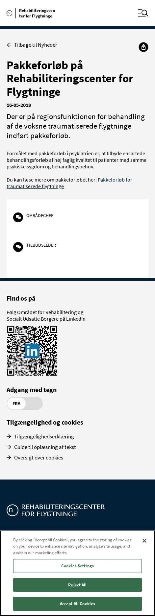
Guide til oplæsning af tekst (45, 447)
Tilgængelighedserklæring (44, 436)
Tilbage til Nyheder (32, 45)
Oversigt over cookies (38, 457)
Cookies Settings (77, 566)
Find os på (21, 298)
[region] (77, 573)
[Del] (143, 47)
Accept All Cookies (77, 603)
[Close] (144, 540)
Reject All (77, 585)
